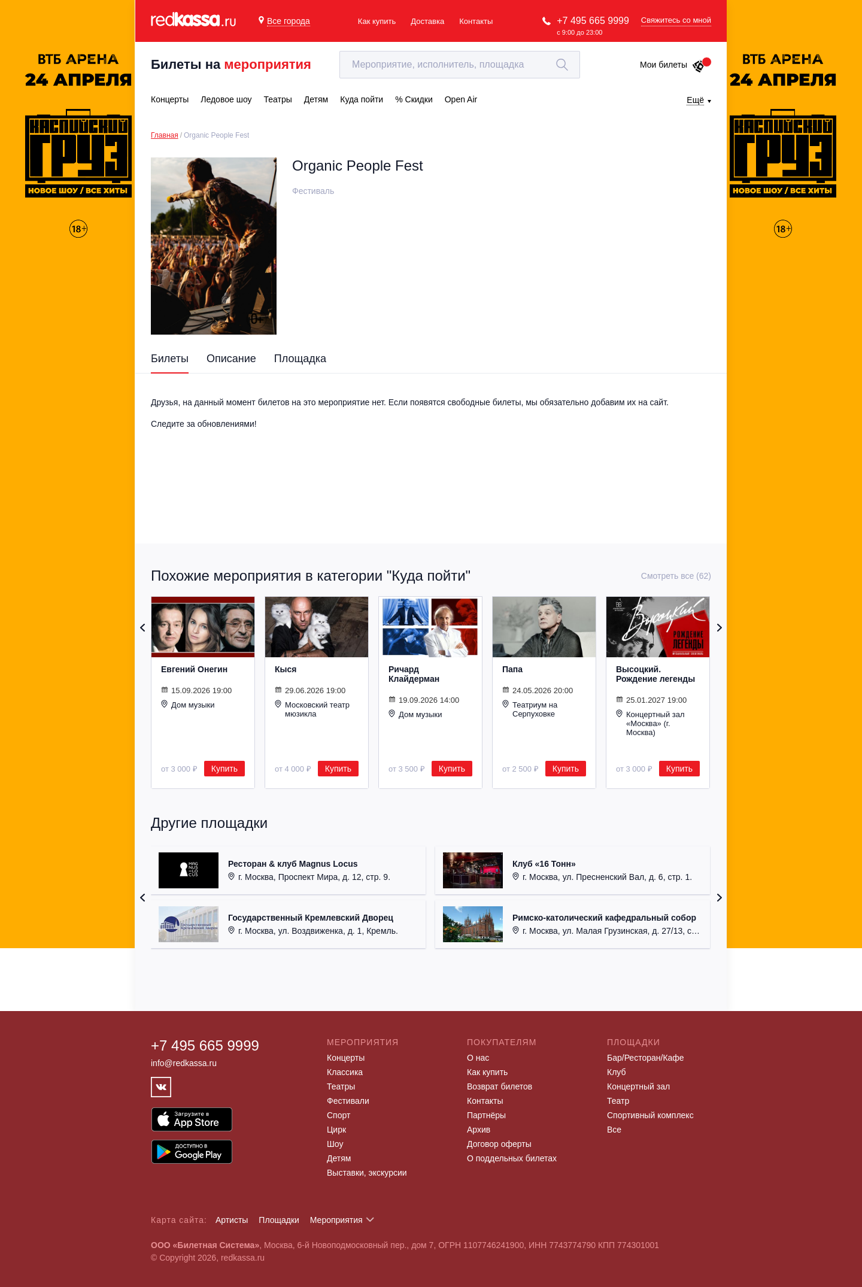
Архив (478, 1129)
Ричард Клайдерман (413, 674)
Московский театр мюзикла (312, 709)
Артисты (232, 1220)
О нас (478, 1058)
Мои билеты (672, 64)
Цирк (336, 1129)
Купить (224, 768)
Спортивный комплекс (650, 1115)
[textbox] (459, 64)
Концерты (346, 1058)
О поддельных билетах (512, 1158)
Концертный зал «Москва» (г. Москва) (650, 723)
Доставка (427, 21)
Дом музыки (188, 704)
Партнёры (486, 1115)
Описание (231, 359)
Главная (164, 135)
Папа (512, 669)
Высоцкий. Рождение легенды (655, 674)
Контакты (476, 21)
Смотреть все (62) (676, 576)
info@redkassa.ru (184, 1063)
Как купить (377, 21)
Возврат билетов (499, 1086)
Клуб (616, 1072)
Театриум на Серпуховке (529, 709)
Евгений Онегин (194, 669)
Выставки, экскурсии (367, 1172)
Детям (339, 1158)
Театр (618, 1101)
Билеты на (231, 64)
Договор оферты (499, 1144)
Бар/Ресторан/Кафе (645, 1058)
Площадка (300, 359)
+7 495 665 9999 (593, 21)
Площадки (279, 1220)
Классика (345, 1072)
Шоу (335, 1144)
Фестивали (348, 1101)
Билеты (170, 359)
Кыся (285, 669)
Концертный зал (638, 1086)
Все (614, 1129)
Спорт (338, 1115)
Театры (341, 1086)
